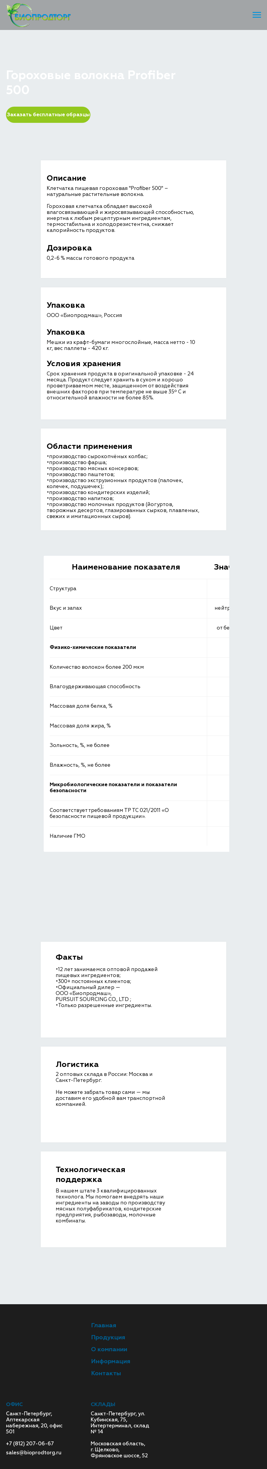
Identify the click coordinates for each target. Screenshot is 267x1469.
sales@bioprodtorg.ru (33, 1453)
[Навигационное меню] (257, 15)
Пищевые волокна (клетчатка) (109, 54)
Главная (16, 54)
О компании (109, 1349)
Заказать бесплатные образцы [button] (48, 114)
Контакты (106, 1373)
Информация (110, 1361)
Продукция (47, 54)
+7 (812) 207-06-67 (30, 1444)
